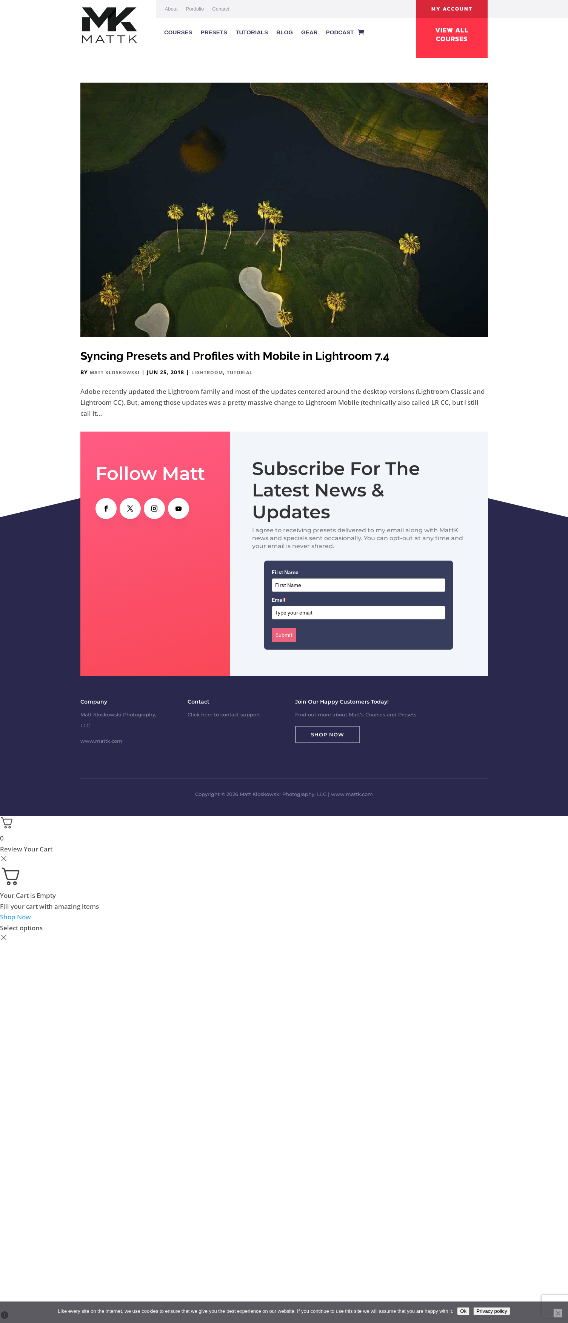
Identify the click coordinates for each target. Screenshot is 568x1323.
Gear (309, 32)
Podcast (340, 32)
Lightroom (207, 372)
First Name (285, 572)
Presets (214, 32)
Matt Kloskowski (115, 372)
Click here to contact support (224, 714)
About (171, 9)
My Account (452, 9)
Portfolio (195, 9)
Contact (220, 9)
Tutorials (252, 32)
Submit (284, 635)
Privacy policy (491, 1311)
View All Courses (452, 34)
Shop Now (327, 734)
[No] (557, 1313)
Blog (284, 32)
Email (280, 599)
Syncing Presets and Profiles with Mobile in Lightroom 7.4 (234, 356)
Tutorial (239, 372)
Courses (178, 32)
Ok (463, 1311)
